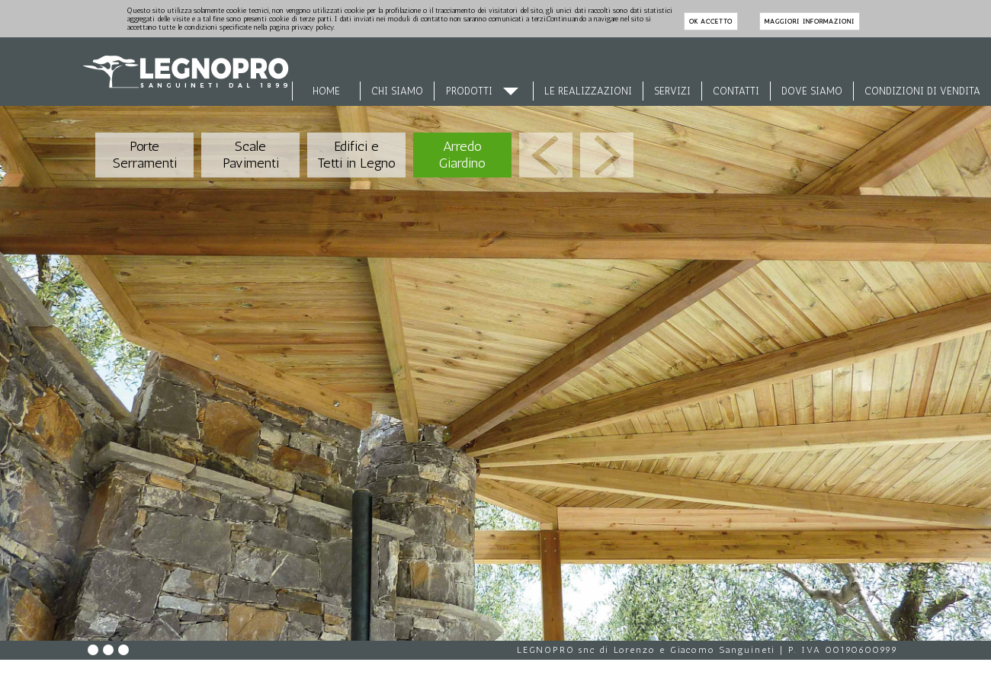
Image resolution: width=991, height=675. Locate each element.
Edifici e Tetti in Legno (356, 154)
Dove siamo (811, 91)
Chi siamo (397, 91)
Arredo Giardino (462, 154)
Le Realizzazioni (588, 91)
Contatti (736, 91)
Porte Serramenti (145, 154)
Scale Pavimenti (251, 154)
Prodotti (469, 91)
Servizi (672, 91)
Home (326, 91)
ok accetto (711, 21)
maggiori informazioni (809, 21)
